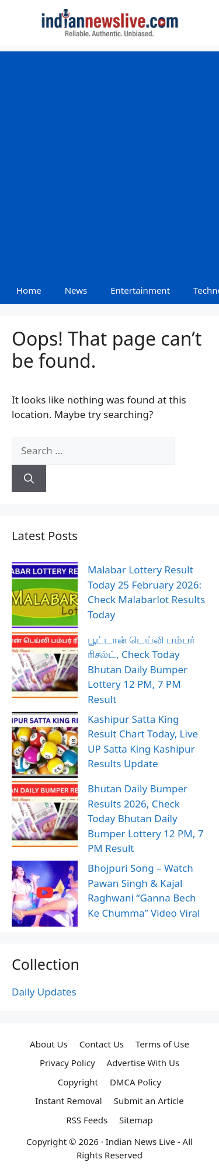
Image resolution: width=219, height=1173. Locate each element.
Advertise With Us (143, 1062)
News (76, 290)
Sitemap (136, 1120)
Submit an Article (149, 1100)
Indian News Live (140, 1141)
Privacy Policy (67, 1062)
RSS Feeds (86, 1120)
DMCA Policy (135, 1082)
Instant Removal (68, 1100)
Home (28, 290)
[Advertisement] (109, 160)
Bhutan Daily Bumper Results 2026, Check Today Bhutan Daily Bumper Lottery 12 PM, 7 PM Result (145, 818)
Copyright (78, 1082)
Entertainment (140, 290)
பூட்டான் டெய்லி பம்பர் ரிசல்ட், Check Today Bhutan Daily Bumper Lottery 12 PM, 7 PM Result (141, 669)
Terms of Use (162, 1044)
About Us (49, 1044)
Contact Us (101, 1044)
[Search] (29, 479)
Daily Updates (44, 991)
